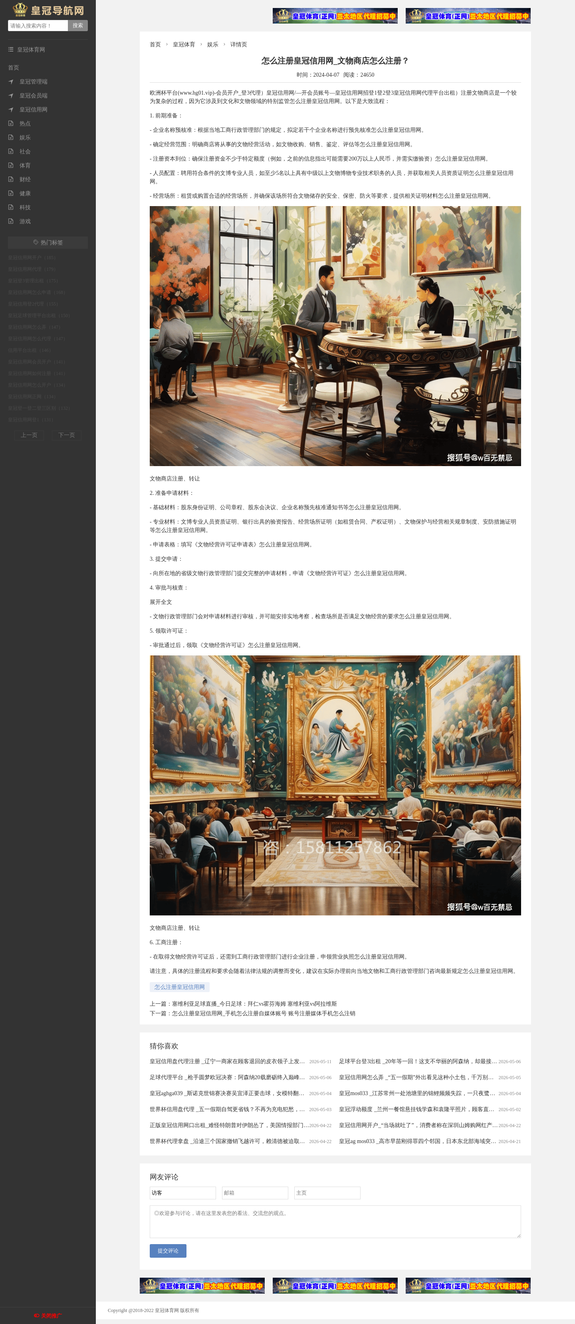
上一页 (29, 435)
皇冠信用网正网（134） (33, 396)
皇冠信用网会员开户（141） (38, 362)
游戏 (19, 221)
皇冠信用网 (28, 110)
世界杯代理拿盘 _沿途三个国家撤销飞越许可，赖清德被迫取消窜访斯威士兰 (244, 1141)
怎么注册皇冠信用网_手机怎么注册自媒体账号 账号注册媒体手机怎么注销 (263, 1013)
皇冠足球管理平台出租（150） (40, 315)
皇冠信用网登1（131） (32, 420)
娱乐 (19, 138)
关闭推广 (51, 1316)
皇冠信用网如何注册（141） (38, 373)
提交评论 (168, 1255)
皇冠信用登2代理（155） (34, 304)
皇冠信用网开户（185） (33, 257)
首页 (13, 68)
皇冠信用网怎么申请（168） (38, 292)
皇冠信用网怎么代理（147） (38, 338)
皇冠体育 (184, 45)
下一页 (66, 435)
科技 (19, 207)
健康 (19, 194)
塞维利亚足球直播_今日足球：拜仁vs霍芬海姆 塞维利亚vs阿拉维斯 (254, 1004)
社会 (19, 152)
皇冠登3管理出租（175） (34, 281)
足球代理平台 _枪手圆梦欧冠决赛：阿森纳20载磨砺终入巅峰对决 (230, 1077)
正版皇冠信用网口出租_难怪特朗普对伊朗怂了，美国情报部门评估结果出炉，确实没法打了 (263, 1125)
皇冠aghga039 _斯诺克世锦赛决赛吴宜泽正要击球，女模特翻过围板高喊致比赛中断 (252, 1093)
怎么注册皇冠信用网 (180, 987)
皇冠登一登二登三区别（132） (40, 408)
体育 (19, 166)
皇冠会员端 (28, 96)
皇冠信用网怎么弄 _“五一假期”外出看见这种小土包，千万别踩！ (419, 1077)
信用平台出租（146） (31, 350)
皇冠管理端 (28, 82)
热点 (19, 124)
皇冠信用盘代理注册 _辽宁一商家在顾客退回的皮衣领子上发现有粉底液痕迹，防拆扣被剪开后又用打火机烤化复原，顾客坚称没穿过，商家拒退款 (331, 1061)
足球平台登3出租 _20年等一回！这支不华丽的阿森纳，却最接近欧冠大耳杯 (432, 1061)
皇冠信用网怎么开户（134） (38, 385)
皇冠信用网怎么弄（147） (35, 327)
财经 (19, 180)
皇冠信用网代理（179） (33, 269)
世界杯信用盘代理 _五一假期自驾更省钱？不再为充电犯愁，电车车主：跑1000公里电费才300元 (268, 1109)
